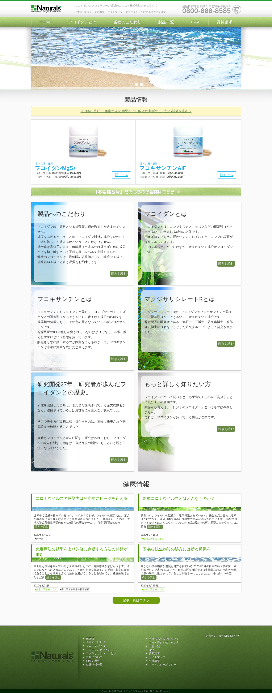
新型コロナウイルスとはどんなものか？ (179, 498)
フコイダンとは (82, 22)
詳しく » (121, 175)
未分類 (39, 538)
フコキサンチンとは (98, 649)
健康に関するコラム (153, 538)
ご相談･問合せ (83, 11)
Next (236, 58)
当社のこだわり (127, 22)
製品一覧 (166, 22)
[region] (136, 63)
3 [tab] (141, 84)
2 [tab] (136, 84)
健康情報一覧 (94, 664)
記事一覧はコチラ (136, 600)
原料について (94, 657)
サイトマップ (115, 11)
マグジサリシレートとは (101, 653)
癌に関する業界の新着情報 (75, 589)
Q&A (195, 22)
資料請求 (225, 22)
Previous (36, 58)
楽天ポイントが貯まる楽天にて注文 (146, 11)
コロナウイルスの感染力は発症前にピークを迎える (81, 498)
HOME (45, 22)
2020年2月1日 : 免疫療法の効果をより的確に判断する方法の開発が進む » (135, 111)
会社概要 (100, 11)
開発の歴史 (93, 660)
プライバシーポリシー (162, 664)
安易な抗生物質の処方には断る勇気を (177, 549)
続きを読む (119, 273)
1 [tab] (131, 84)
